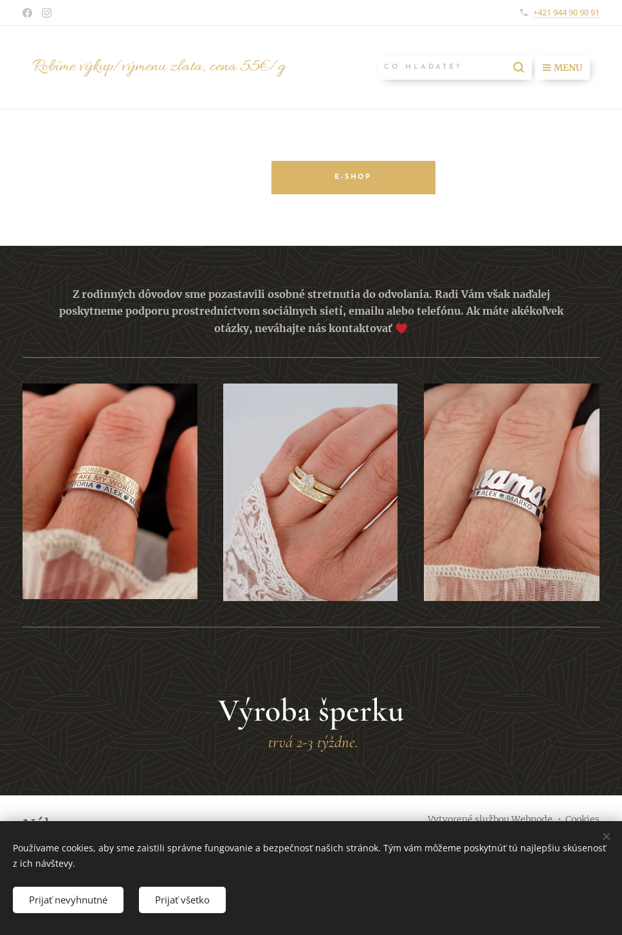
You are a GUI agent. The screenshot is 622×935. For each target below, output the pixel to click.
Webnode (532, 819)
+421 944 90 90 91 (566, 12)
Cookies (582, 819)
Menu (562, 67)
